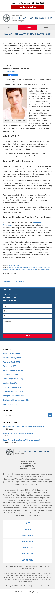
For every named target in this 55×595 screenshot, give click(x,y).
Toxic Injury (9, 366)
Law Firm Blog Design (27, 592)
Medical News (10, 383)
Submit (27, 336)
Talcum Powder (45, 269)
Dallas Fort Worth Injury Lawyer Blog (27, 18)
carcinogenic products (23, 267)
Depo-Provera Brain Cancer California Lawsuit (21, 440)
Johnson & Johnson (9, 269)
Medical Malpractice (13, 370)
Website (27, 529)
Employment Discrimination (16, 400)
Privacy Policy (27, 535)
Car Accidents (11, 375)
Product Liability (14, 265)
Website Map (28, 554)
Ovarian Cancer (20, 269)
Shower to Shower (31, 269)
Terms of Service (25, 568)
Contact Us (27, 548)
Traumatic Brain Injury (13, 391)
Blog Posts (27, 560)
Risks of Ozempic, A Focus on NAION (18, 433)
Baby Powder (12, 267)
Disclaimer (27, 541)
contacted (32, 482)
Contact (27, 27)
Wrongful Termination (13, 396)
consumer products (37, 267)
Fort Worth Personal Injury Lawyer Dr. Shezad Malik (33, 586)
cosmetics (46, 267)
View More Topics (10, 404)
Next (21, 281)
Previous (7, 281)
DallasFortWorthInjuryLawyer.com (16, 513)
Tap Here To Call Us (27, 7)
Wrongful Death (11, 362)
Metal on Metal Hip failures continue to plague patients (25, 426)
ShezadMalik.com (37, 513)
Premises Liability (12, 387)
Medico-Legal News (13, 379)
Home (9, 27)
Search (50, 415)
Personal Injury (11, 353)
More (46, 27)
